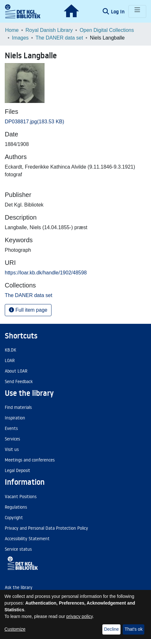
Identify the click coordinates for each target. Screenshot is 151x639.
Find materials (18, 407)
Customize (14, 629)
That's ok (133, 629)
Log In (118, 11)
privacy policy (79, 616)
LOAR (10, 360)
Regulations (16, 507)
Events (11, 428)
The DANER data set (59, 37)
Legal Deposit (17, 470)
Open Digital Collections (106, 30)
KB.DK (10, 350)
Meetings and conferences (30, 460)
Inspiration (15, 418)
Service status (18, 549)
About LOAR (16, 371)
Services (12, 439)
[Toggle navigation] (137, 11)
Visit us (12, 449)
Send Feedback (19, 381)
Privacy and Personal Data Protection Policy (46, 528)
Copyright (14, 517)
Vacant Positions (21, 496)
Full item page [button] (28, 310)
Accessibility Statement (27, 538)
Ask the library (18, 587)
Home (12, 30)
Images (20, 37)
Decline (111, 629)
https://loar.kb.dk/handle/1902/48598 (46, 272)
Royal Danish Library (49, 30)
